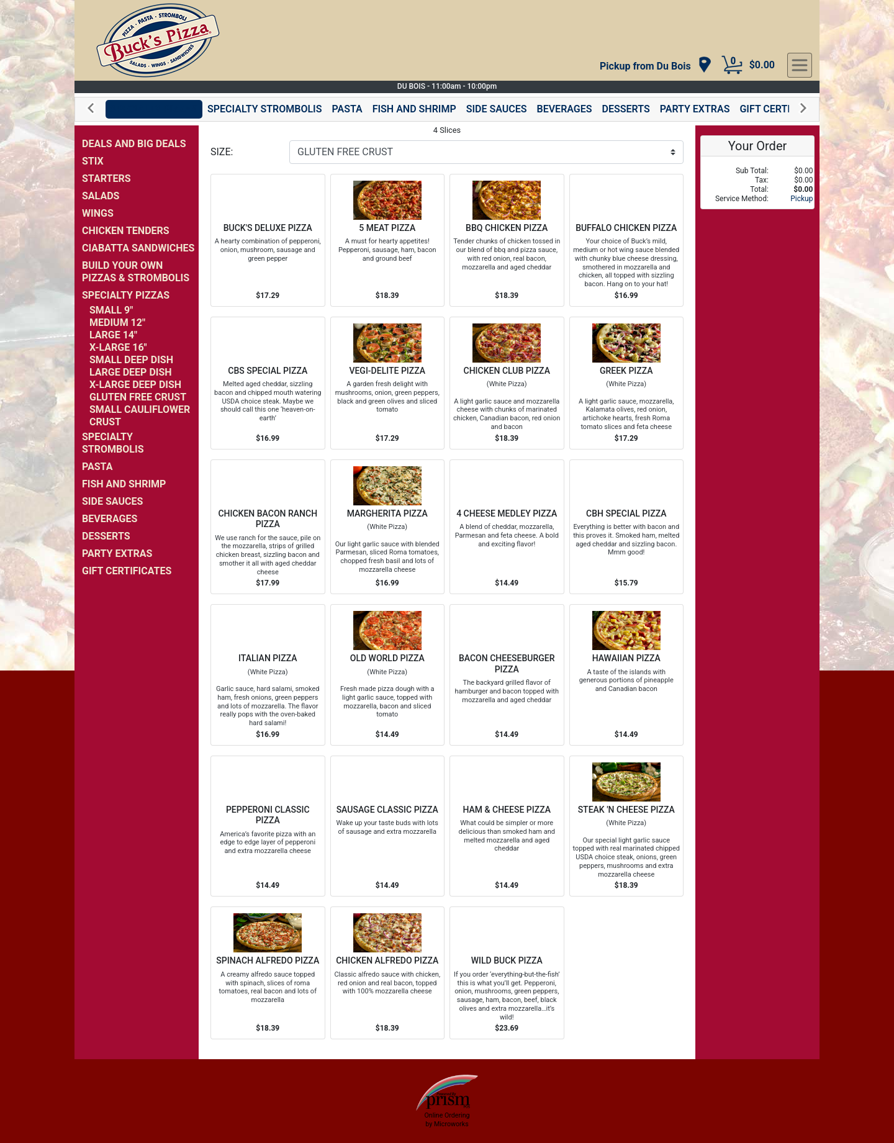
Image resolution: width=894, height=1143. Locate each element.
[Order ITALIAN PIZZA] (268, 675)
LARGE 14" (113, 335)
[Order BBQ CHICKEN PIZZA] (507, 240)
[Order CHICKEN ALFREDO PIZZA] (388, 973)
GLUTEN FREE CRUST (137, 397)
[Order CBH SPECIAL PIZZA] (627, 527)
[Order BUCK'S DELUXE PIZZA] (268, 240)
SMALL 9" (111, 310)
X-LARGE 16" (118, 347)
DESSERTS (626, 109)
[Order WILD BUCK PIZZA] (507, 973)
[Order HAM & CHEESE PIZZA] (507, 826)
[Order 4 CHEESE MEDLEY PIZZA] (507, 527)
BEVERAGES (564, 109)
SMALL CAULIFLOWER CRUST (139, 416)
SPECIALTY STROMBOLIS (264, 109)
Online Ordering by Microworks (446, 1119)
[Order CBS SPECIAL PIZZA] (268, 383)
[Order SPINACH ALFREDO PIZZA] (268, 973)
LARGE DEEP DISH (130, 372)
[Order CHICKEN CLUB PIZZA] (507, 383)
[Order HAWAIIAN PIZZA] (627, 675)
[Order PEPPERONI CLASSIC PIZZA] (268, 826)
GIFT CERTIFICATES (784, 109)
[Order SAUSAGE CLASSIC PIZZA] (388, 826)
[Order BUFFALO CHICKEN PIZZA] (627, 240)
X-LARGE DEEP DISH (135, 385)
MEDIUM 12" (117, 322)
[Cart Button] (732, 65)
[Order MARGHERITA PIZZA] (388, 527)
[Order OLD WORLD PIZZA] (388, 675)
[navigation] (656, 65)
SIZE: (221, 152)
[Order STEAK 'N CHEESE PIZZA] (627, 826)
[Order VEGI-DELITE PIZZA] (388, 383)
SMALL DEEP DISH (131, 360)
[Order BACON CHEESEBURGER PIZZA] (507, 675)
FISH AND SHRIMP (414, 109)
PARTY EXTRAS (695, 109)
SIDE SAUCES (496, 109)
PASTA (347, 109)
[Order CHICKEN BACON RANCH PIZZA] (268, 527)
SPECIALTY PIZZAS (154, 109)
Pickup (801, 198)
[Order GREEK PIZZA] (627, 383)
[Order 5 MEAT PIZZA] (388, 240)
